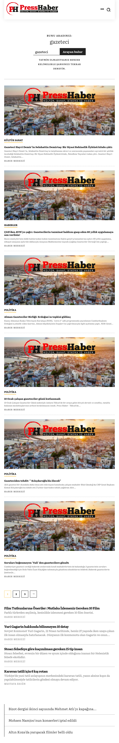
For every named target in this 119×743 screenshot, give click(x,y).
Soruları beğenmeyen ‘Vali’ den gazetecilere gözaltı (36, 562)
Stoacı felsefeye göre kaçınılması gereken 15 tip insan (43, 648)
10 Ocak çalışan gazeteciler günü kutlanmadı (32, 399)
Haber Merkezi (14, 616)
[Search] (73, 51)
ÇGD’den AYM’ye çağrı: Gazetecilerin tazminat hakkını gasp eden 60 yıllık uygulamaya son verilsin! (58, 233)
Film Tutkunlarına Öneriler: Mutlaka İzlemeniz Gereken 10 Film (52, 608)
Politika (10, 309)
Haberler (10, 225)
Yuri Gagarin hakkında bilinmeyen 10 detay (36, 626)
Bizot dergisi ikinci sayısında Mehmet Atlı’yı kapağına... (53, 708)
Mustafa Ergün (15, 683)
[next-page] (33, 594)
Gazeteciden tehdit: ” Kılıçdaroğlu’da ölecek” (32, 481)
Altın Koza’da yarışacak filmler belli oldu (41, 731)
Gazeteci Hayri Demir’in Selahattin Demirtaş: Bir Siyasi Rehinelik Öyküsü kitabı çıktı (58, 147)
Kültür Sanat (13, 140)
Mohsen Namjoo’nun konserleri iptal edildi (43, 720)
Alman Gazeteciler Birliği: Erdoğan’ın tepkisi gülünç (37, 317)
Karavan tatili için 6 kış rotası (26, 671)
